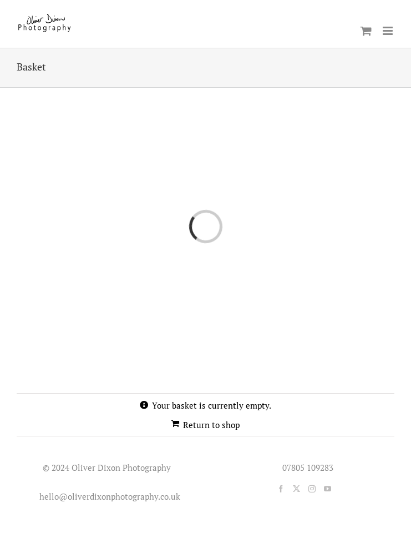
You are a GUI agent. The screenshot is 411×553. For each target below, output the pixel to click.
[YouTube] (327, 488)
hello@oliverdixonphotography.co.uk (107, 496)
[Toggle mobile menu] (388, 31)
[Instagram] (312, 488)
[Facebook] (281, 488)
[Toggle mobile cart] (366, 31)
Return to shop (211, 424)
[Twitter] (296, 488)
